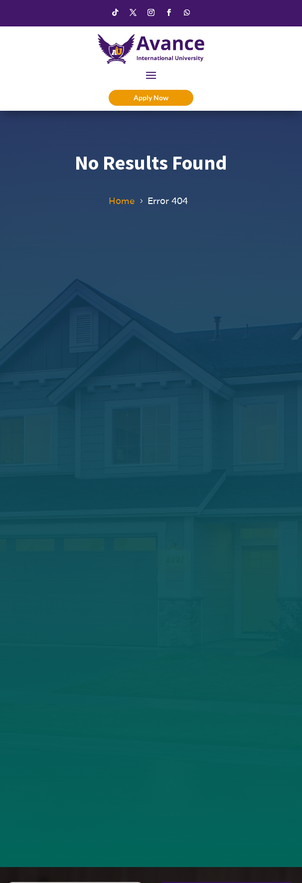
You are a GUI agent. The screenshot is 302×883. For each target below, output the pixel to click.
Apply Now (151, 97)
